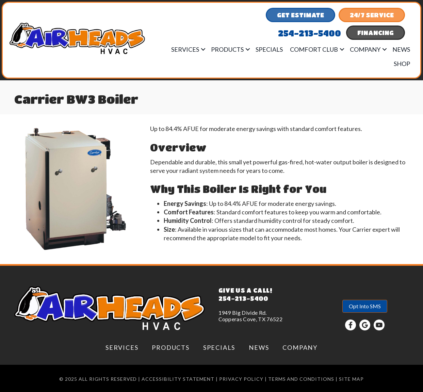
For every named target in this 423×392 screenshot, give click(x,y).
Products (227, 49)
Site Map (351, 379)
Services (185, 49)
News (401, 49)
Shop (402, 63)
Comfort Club (314, 49)
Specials (269, 49)
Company (365, 49)
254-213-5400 (243, 298)
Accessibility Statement (178, 379)
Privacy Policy (241, 379)
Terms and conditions (301, 379)
